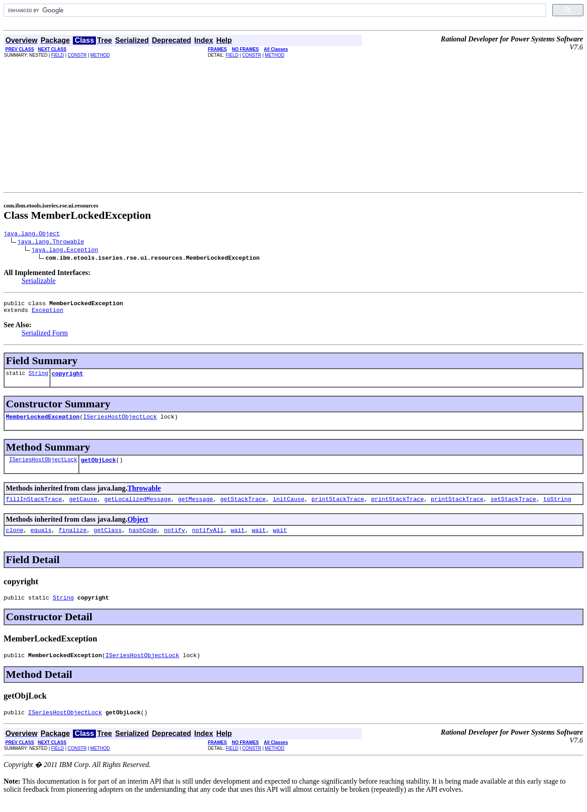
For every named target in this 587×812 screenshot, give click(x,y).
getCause (83, 508)
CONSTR (77, 55)
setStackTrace (513, 508)
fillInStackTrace (34, 508)
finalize (72, 541)
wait (237, 541)
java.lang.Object (32, 234)
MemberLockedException (43, 423)
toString (557, 508)
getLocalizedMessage (137, 508)
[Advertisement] (293, 125)
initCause (288, 508)
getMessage (195, 508)
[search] (274, 10)
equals (41, 541)
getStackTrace (243, 508)
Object (137, 528)
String (38, 378)
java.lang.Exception (65, 251)
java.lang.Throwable (51, 243)
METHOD (100, 55)
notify (174, 541)
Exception (47, 314)
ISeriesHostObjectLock (120, 423)
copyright (67, 378)
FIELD (57, 55)
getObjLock (98, 468)
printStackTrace (338, 508)
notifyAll (208, 541)
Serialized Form (45, 337)
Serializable (39, 282)
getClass (108, 541)
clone (14, 541)
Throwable (144, 496)
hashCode (143, 541)
